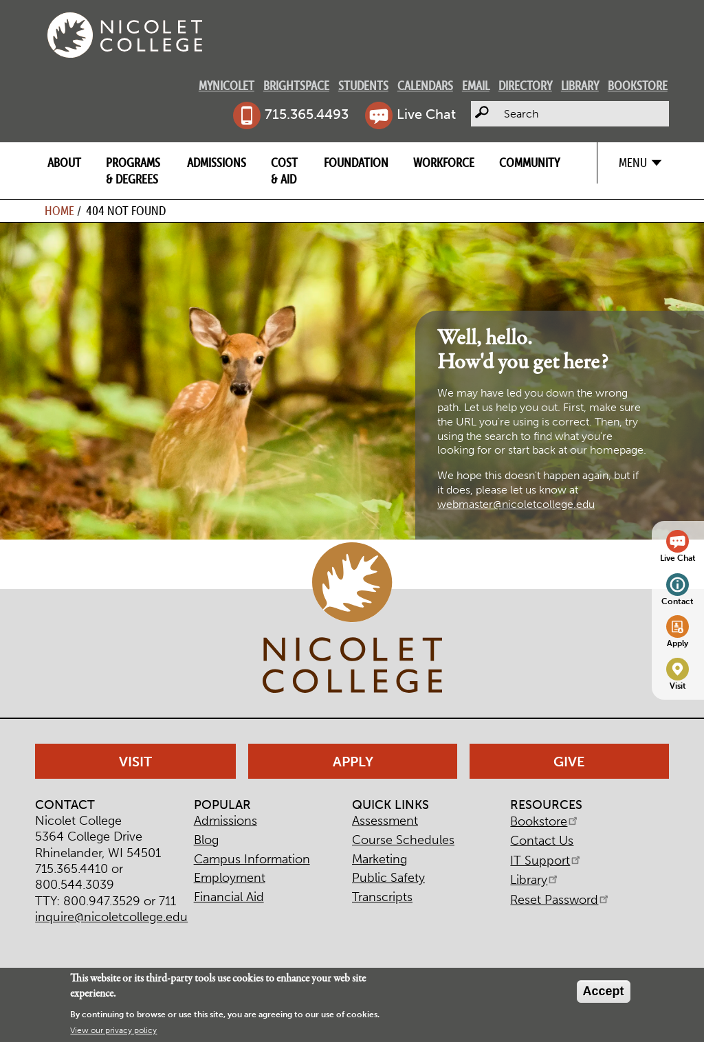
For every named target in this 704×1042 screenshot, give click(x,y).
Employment (229, 877)
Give (569, 761)
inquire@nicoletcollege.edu (111, 916)
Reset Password (560, 899)
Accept (603, 991)
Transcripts (382, 897)
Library (580, 85)
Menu (633, 162)
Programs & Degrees (133, 170)
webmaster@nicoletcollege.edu (516, 504)
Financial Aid (229, 897)
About (64, 162)
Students (363, 85)
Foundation (356, 162)
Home (59, 210)
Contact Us (541, 840)
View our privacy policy (113, 1030)
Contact (677, 601)
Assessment (385, 820)
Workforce (443, 162)
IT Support (546, 860)
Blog (206, 839)
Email (476, 85)
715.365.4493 (307, 114)
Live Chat (426, 114)
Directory (525, 85)
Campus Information (252, 859)
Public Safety (388, 877)
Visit (678, 685)
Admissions (216, 162)
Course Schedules (403, 839)
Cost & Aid (284, 170)
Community (529, 162)
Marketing (379, 859)
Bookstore (638, 85)
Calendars (425, 85)
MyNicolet (226, 85)
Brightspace (296, 85)
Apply (677, 643)
